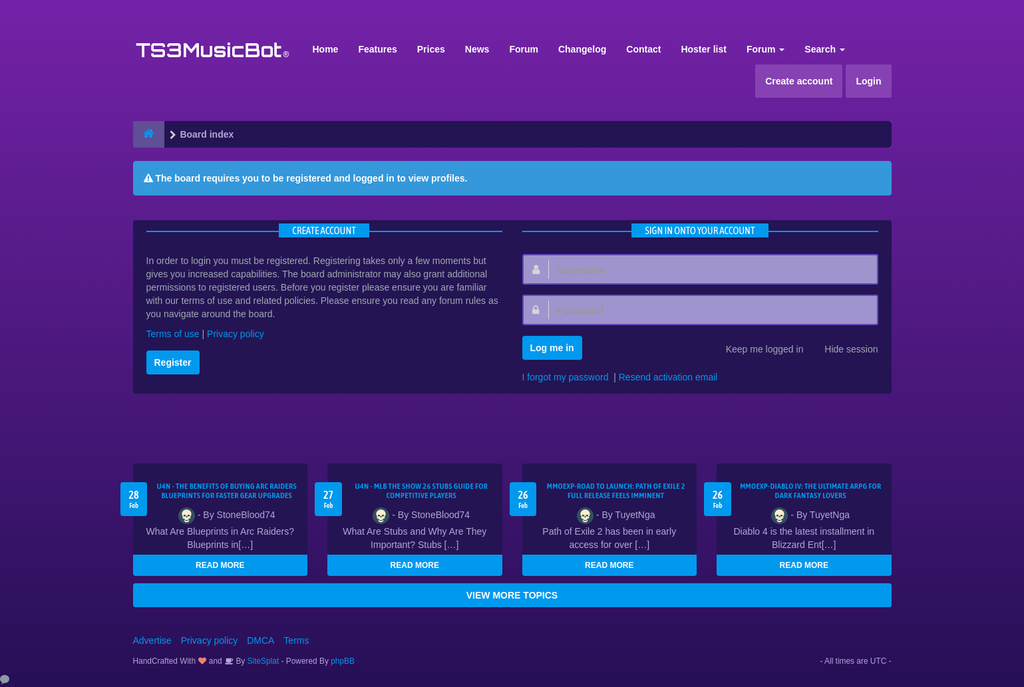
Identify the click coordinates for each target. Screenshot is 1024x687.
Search (824, 49)
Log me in (552, 348)
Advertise (152, 640)
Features (377, 49)
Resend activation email (668, 377)
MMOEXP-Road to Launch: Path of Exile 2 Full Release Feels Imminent (616, 490)
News (477, 49)
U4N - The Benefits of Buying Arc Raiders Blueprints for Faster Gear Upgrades (227, 490)
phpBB (343, 661)
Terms (296, 640)
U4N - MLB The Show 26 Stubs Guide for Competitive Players (421, 490)
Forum (523, 49)
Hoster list (703, 49)
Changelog (582, 49)
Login (868, 81)
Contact (643, 49)
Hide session (844, 350)
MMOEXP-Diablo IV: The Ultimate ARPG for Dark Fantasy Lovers (810, 490)
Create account (798, 81)
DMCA (260, 640)
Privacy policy (235, 334)
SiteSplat (262, 661)
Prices (431, 49)
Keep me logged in (757, 350)
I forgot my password (565, 377)
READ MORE (220, 565)
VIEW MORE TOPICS (512, 595)
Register (173, 362)
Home (326, 49)
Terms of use (173, 334)
